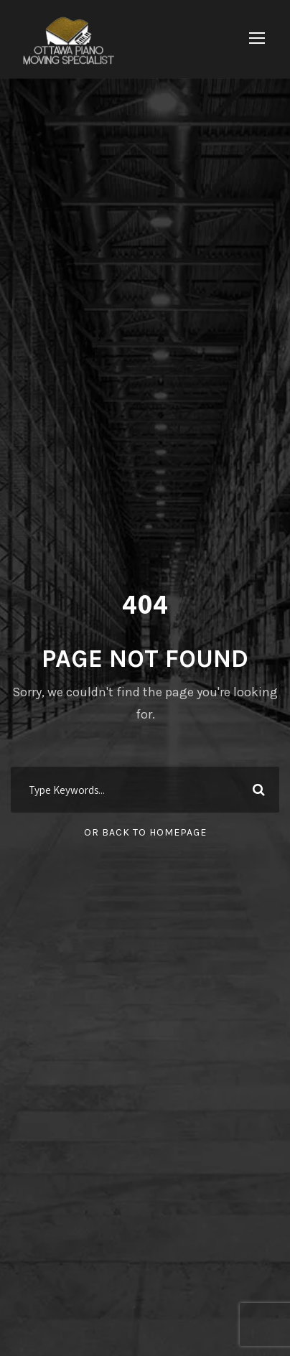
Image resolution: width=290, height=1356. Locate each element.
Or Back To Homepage (145, 832)
